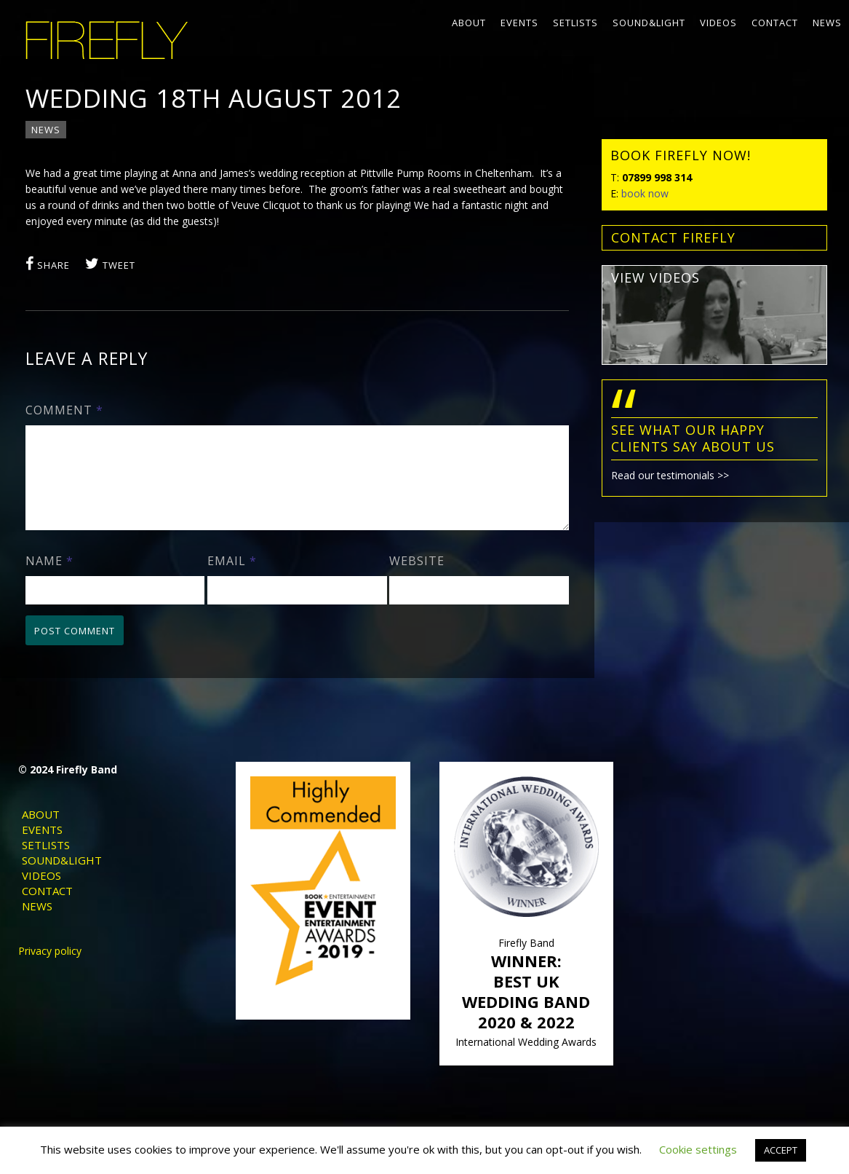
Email (232, 578)
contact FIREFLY (673, 237)
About (469, 22)
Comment (64, 410)
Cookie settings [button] (698, 1149)
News (827, 22)
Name (49, 578)
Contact (775, 22)
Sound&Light (649, 22)
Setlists (575, 22)
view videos (655, 277)
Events (519, 22)
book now (645, 193)
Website (417, 578)
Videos (718, 22)
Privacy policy (49, 968)
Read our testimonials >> (670, 475)
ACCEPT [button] (780, 1150)
